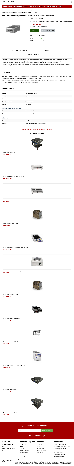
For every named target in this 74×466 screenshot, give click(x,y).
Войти (4, 446)
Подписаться (47, 430)
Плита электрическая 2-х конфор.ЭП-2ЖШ (14, 365)
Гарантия (47, 50)
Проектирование (7, 6)
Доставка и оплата (33, 54)
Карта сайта (23, 457)
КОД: (31, 35)
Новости (22, 454)
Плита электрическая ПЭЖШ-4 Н (11, 223)
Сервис (21, 446)
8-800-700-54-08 (58, 448)
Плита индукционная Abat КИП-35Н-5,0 (13, 200)
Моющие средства (52, 6)
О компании (23, 444)
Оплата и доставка (24, 450)
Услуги (60, 6)
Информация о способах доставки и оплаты (37, 129)
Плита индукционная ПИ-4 (10, 152)
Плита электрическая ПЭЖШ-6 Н (11, 294)
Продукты (42, 6)
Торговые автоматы (42, 450)
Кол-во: (32, 40)
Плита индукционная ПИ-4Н (10, 389)
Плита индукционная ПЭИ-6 (10, 342)
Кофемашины (40, 452)
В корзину (34, 30)
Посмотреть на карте (59, 456)
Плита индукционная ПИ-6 (10, 412)
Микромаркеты (33, 6)
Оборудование (18, 6)
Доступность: (33, 38)
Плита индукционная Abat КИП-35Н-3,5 (13, 176)
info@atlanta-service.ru (59, 454)
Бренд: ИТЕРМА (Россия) (36, 18)
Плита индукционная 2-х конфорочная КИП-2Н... (16, 247)
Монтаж (22, 448)
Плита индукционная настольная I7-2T (13, 318)
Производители (24, 452)
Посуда (25, 6)
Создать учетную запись (8, 448)
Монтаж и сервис (22, 50)
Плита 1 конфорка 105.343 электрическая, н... (15, 271)
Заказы (4, 450)
